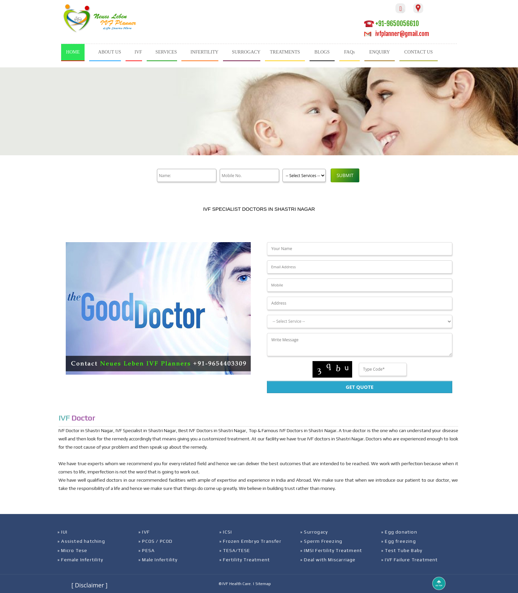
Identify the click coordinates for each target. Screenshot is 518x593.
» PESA (146, 550)
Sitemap (263, 583)
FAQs (349, 52)
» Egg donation (399, 532)
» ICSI (225, 532)
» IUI (62, 532)
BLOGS (322, 52)
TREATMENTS (285, 52)
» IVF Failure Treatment (409, 559)
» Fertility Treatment (244, 559)
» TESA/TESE (234, 550)
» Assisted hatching (81, 541)
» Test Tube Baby (401, 550)
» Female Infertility (80, 559)
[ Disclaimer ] (89, 585)
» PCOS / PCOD (155, 541)
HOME (73, 52)
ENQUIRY (379, 52)
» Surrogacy (314, 532)
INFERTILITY (204, 52)
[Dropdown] (359, 321)
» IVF (144, 532)
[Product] (304, 175)
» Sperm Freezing (321, 541)
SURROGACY (246, 52)
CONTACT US (418, 52)
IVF (138, 52)
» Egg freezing (398, 541)
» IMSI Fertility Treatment (331, 550)
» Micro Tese (72, 550)
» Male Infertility (158, 559)
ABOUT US (109, 52)
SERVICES (166, 52)
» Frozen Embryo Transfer (250, 541)
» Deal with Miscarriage (328, 559)
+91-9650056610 (391, 23)
